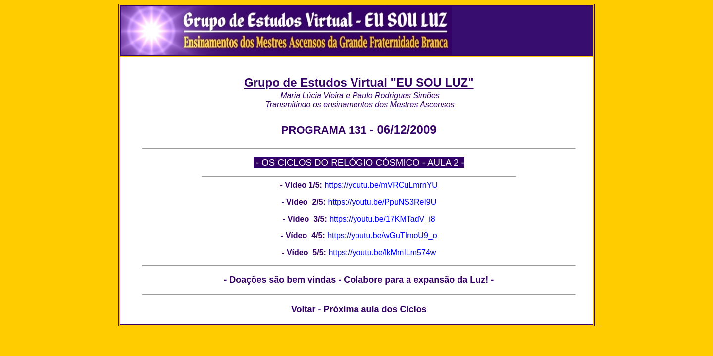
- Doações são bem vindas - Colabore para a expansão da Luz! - (359, 280)
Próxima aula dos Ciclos (375, 309)
